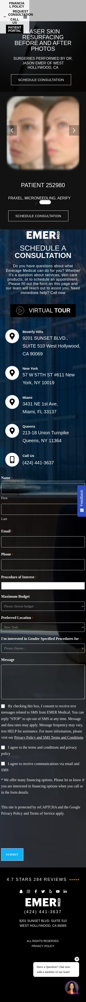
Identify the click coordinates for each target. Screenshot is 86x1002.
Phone (7, 604)
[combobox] (44, 636)
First (4, 548)
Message (7, 709)
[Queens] (12, 481)
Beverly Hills (32, 382)
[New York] (12, 423)
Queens (28, 476)
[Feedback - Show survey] (81, 501)
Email (7, 581)
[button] (82, 9)
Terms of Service (42, 863)
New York (30, 418)
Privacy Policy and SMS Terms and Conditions (48, 787)
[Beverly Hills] (12, 386)
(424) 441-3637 (38, 512)
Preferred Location (17, 667)
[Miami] (12, 452)
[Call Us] (12, 509)
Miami (27, 447)
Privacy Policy (12, 863)
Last (4, 568)
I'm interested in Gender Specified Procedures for (41, 688)
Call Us (28, 505)
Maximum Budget (15, 646)
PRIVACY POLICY (43, 996)
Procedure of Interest (19, 627)
